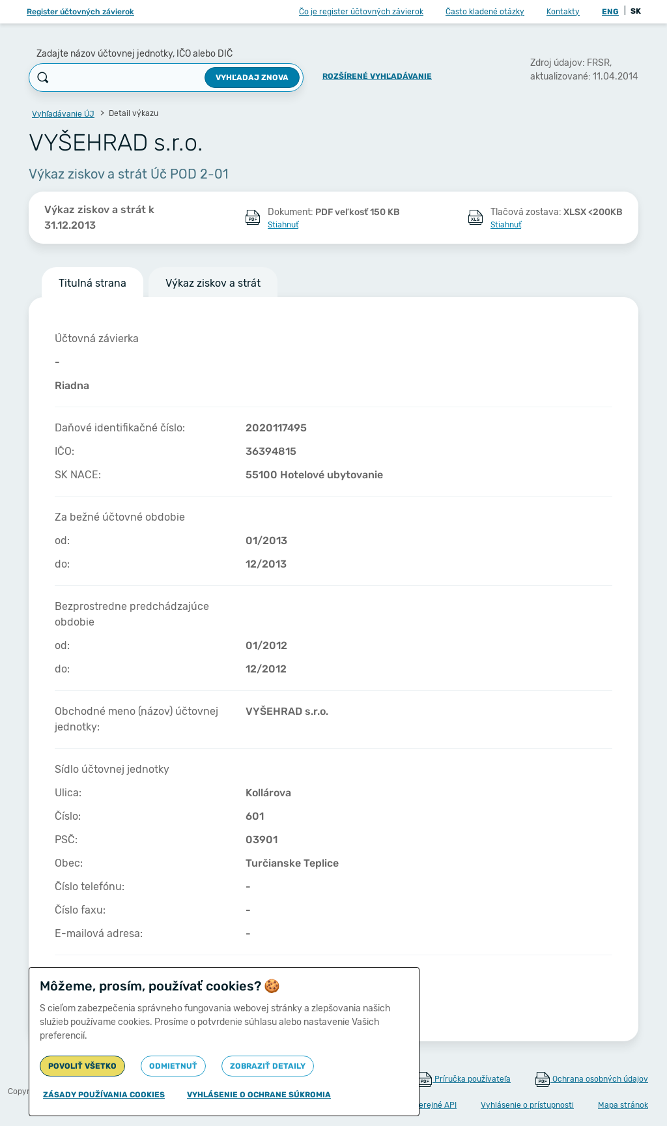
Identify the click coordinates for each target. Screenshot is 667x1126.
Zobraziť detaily (267, 1066)
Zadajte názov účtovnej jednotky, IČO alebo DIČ (134, 53)
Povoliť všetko (82, 1066)
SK (636, 11)
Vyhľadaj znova (252, 77)
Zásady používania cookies (104, 1094)
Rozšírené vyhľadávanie (377, 76)
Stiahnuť (283, 224)
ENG (610, 11)
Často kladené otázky (485, 11)
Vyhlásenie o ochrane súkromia (259, 1094)
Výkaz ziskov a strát (213, 283)
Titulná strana (92, 283)
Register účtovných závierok (80, 11)
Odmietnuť (173, 1066)
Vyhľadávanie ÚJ (63, 114)
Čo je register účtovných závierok (361, 11)
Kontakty (563, 11)
